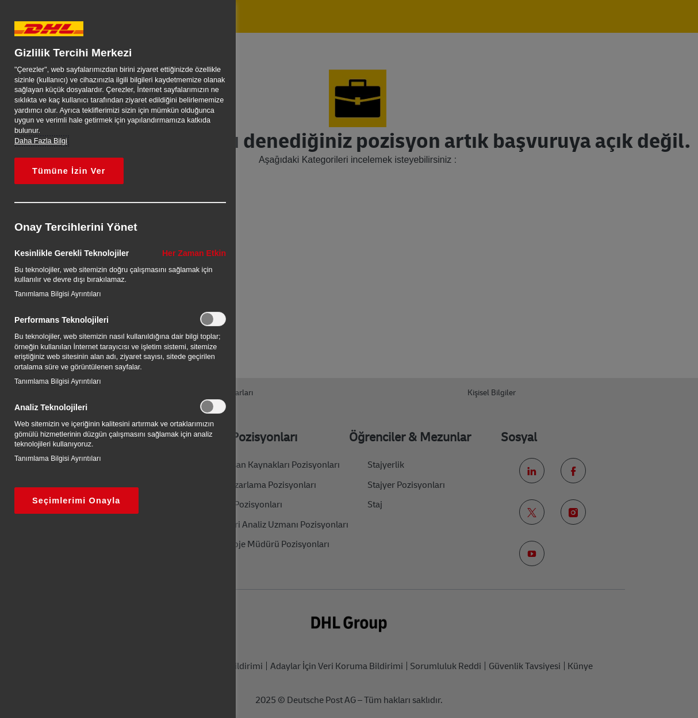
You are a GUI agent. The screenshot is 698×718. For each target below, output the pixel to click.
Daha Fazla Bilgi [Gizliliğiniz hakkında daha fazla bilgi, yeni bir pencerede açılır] (40, 141)
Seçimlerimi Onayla (76, 500)
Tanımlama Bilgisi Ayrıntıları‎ (57, 294)
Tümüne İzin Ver (69, 170)
